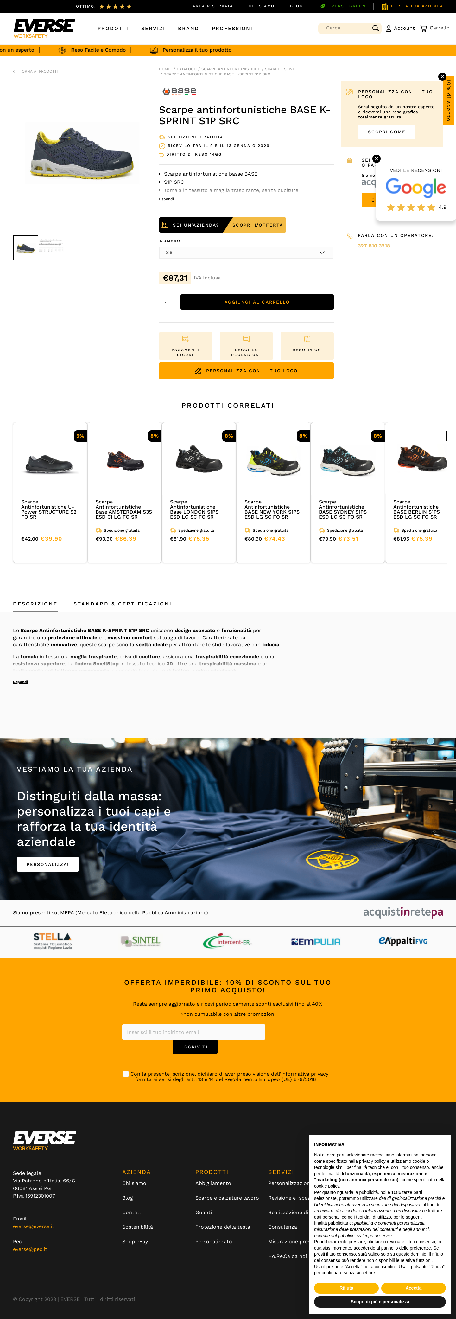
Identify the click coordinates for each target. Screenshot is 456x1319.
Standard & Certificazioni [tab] (122, 604)
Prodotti (113, 28)
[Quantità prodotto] (168, 303)
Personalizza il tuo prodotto (201, 50)
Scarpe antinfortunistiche (230, 69)
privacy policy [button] (372, 1161)
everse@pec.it (30, 1249)
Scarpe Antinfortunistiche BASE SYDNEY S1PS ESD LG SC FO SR (343, 509)
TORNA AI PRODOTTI (39, 71)
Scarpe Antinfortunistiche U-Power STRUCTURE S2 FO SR (48, 509)
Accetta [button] (414, 1287)
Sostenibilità (137, 1227)
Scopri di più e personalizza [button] (380, 1301)
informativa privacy (304, 1074)
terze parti (412, 1192)
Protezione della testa (222, 1227)
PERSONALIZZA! (48, 864)
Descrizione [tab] (35, 604)
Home (164, 69)
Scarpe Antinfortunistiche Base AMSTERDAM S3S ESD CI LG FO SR (124, 509)
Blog (296, 6)
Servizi (153, 28)
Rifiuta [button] (346, 1287)
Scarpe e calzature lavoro (227, 1198)
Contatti (132, 1212)
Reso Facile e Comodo (102, 50)
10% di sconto (449, 101)
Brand (188, 28)
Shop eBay (135, 1241)
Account (400, 28)
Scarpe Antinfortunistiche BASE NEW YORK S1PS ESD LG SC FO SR (272, 509)
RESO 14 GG (307, 350)
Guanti (203, 1212)
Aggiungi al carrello (257, 301)
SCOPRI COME (387, 131)
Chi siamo (262, 6)
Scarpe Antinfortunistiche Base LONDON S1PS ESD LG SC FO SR (194, 509)
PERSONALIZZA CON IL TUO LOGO (246, 371)
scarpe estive (280, 69)
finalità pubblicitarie (333, 1223)
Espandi (20, 682)
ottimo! (86, 6)
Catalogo (187, 69)
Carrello (435, 28)
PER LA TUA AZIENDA (412, 6)
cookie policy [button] (326, 1185)
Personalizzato (213, 1241)
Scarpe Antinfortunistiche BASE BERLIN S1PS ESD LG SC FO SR (416, 509)
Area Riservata (213, 6)
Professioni (232, 28)
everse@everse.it (33, 1226)
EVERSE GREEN (342, 6)
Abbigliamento (213, 1183)
